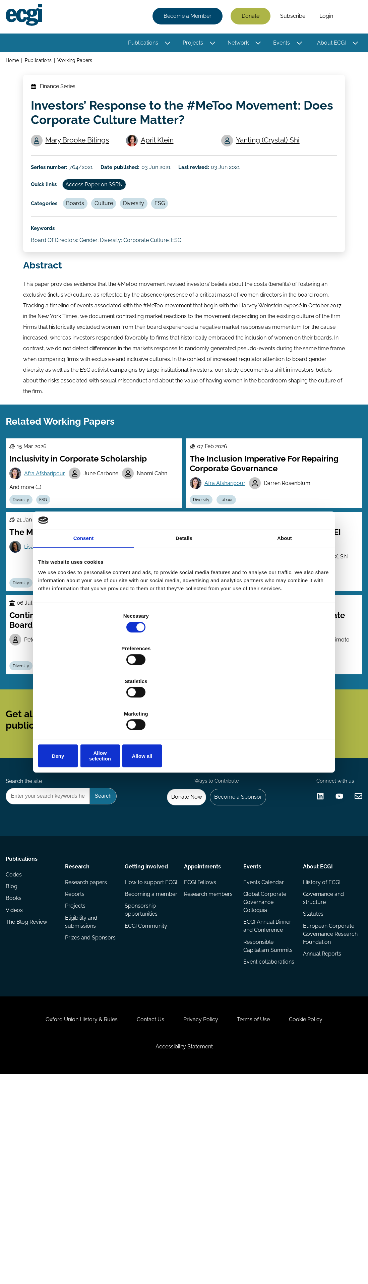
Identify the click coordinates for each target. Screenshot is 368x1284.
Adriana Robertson (104, 732)
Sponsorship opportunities (141, 1080)
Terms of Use (261, 1213)
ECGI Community (146, 1097)
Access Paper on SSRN (103, 211)
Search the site (26, 923)
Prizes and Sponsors (79, 1099)
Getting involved (147, 1014)
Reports (76, 1046)
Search (349, 17)
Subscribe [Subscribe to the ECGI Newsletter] (220, 835)
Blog (14, 1046)
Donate (248, 17)
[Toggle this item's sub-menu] (165, 44)
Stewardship (238, 765)
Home (14, 63)
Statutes (311, 1068)
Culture (116, 234)
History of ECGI (320, 1033)
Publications (141, 44)
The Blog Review (29, 1087)
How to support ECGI (145, 1037)
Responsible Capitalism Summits (258, 1105)
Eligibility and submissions (83, 1077)
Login (324, 17)
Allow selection (184, 707)
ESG (179, 234)
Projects (190, 44)
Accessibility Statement (184, 1247)
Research (79, 1014)
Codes (16, 1033)
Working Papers (78, 63)
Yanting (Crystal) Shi (271, 156)
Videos (16, 1073)
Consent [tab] (83, 590)
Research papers (88, 1033)
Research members (196, 1050)
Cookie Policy (321, 1213)
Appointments (202, 1014)
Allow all (282, 707)
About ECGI (329, 44)
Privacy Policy (200, 1213)
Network (235, 44)
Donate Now (177, 941)
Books (16, 1060)
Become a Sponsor (233, 941)
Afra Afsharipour (49, 535)
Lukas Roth (280, 732)
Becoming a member (140, 1058)
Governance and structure (321, 1050)
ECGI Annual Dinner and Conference (267, 1080)
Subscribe (290, 17)
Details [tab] (184, 590)
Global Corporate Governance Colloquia (264, 1054)
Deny (86, 707)
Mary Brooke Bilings (81, 156)
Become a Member (185, 17)
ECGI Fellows (200, 1033)
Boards (83, 234)
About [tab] (284, 590)
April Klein (160, 156)
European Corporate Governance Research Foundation (316, 1097)
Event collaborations (260, 1131)
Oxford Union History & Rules (66, 1213)
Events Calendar (263, 1033)
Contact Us (143, 1213)
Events (279, 44)
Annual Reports (320, 1127)
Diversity (149, 234)
